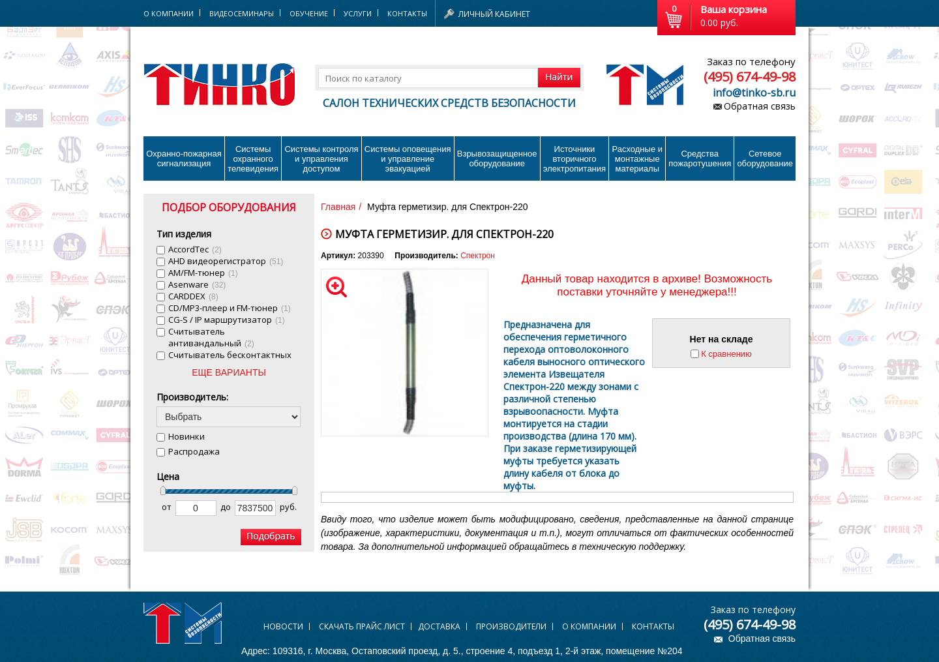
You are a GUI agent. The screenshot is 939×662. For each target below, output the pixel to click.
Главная (338, 207)
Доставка (439, 626)
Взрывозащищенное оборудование (497, 158)
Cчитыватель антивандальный (211, 337)
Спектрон (477, 255)
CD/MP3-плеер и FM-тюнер (229, 308)
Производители (511, 626)
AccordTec (195, 249)
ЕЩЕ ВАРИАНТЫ (229, 372)
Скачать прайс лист (362, 626)
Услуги (358, 13)
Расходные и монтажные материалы (637, 158)
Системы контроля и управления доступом (321, 158)
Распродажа (194, 451)
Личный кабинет (494, 14)
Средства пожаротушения (699, 158)
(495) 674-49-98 (750, 76)
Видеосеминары (241, 13)
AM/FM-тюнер (203, 272)
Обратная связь (760, 106)
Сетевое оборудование (765, 158)
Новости (283, 626)
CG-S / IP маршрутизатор (226, 319)
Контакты (407, 13)
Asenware (197, 284)
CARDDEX (193, 296)
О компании (589, 626)
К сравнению (726, 354)
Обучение (309, 13)
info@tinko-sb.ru (754, 92)
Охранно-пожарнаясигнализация (184, 158)
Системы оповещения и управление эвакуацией (408, 158)
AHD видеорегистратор (225, 261)
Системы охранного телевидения (253, 158)
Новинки (186, 436)
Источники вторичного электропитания (574, 158)
